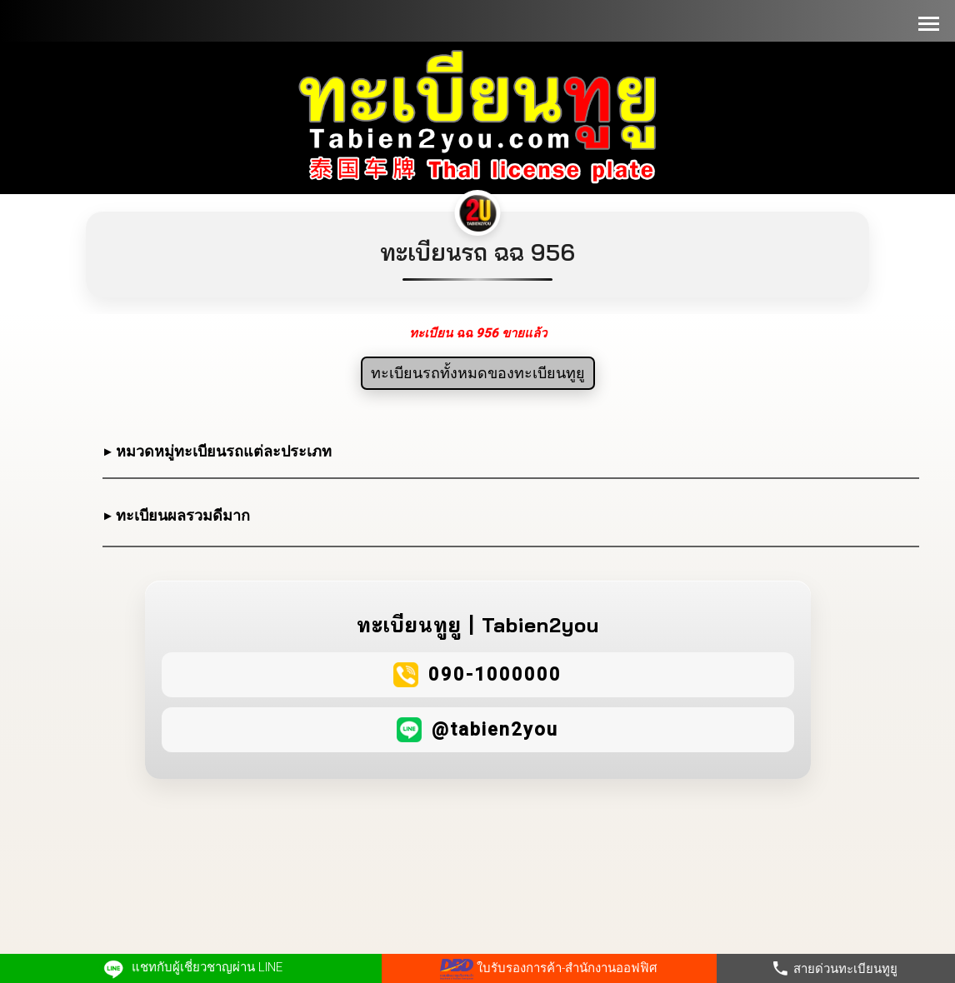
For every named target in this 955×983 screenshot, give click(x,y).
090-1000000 (495, 674)
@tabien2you (495, 729)
